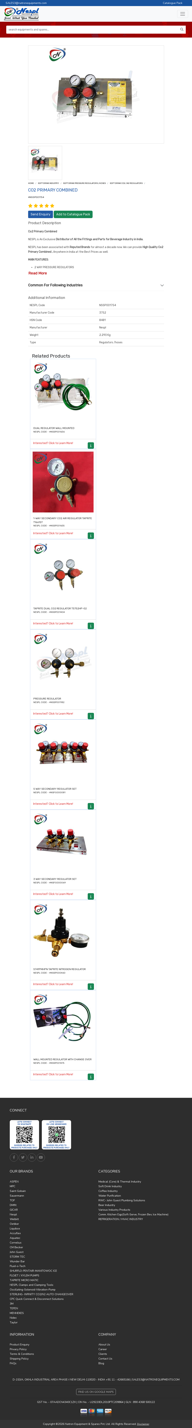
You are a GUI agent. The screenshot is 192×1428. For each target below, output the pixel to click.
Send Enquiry (40, 214)
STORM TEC (17, 1257)
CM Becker (16, 1247)
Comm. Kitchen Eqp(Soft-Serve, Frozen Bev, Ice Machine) (133, 1214)
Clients (102, 1354)
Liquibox (15, 1228)
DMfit (13, 1205)
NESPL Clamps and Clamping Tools (31, 1285)
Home (31, 183)
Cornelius (15, 1243)
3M (11, 1304)
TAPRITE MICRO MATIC (24, 1280)
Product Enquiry (19, 1344)
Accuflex (15, 1233)
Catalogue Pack (172, 3)
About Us (104, 1344)
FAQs (13, 1363)
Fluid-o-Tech (17, 1266)
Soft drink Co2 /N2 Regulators (126, 183)
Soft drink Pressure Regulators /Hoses (84, 183)
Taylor (14, 1322)
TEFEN (14, 1308)
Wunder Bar (17, 1261)
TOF (12, 1200)
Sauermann (17, 1196)
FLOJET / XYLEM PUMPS (24, 1275)
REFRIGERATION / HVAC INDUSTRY (120, 1219)
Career (102, 1349)
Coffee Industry (108, 1191)
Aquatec (15, 1238)
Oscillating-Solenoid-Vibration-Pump (32, 1289)
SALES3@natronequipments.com (26, 3)
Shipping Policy (19, 1359)
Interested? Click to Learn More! (53, 443)
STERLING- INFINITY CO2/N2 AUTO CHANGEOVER (41, 1294)
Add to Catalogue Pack (73, 214)
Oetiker (14, 1224)
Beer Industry (106, 1205)
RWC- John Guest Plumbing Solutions (121, 1200)
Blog (101, 1363)
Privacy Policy (18, 1349)
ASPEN (14, 1181)
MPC (12, 1186)
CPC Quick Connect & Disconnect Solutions (37, 1299)
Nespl (13, 1214)
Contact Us (105, 1359)
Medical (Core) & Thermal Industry (119, 1181)
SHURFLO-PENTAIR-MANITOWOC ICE (33, 1271)
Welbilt (14, 1219)
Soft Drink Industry (48, 183)
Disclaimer (143, 1424)
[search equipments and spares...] (92, 30)
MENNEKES (17, 1313)
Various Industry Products (114, 1210)
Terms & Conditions (22, 1354)
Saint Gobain (18, 1191)
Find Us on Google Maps (96, 1392)
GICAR (14, 1210)
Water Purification (109, 1196)
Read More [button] (37, 273)
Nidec (13, 1318)
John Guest (16, 1252)
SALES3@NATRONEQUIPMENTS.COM (155, 1379)
